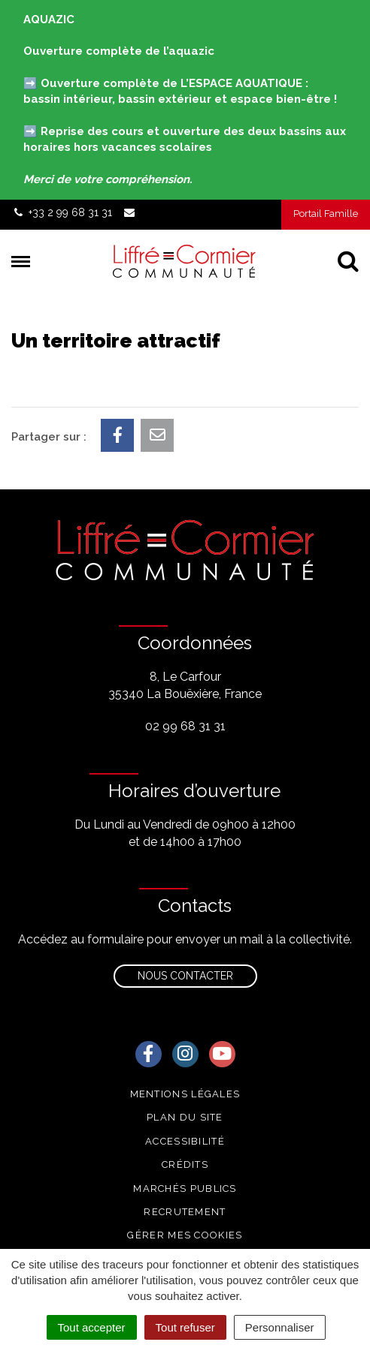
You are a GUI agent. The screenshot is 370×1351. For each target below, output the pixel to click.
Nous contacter (185, 976)
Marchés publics (185, 1188)
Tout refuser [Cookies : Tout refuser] (185, 1327)
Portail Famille (325, 213)
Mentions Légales (185, 1094)
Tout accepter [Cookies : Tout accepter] (92, 1327)
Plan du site (185, 1117)
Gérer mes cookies (184, 1235)
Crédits (185, 1164)
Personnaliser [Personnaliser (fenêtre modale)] (279, 1327)
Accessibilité (185, 1141)
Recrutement (185, 1211)
